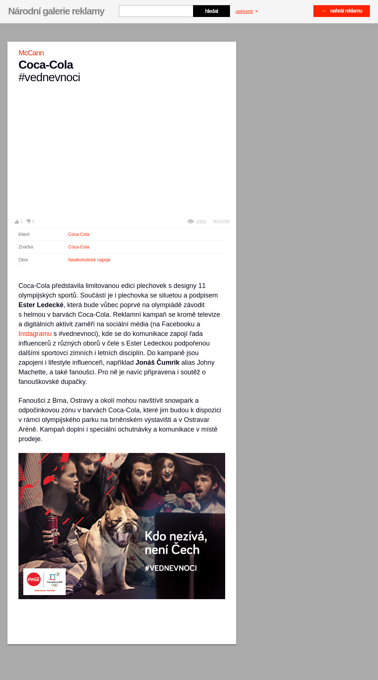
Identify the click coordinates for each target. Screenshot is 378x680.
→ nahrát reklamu (341, 11)
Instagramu (35, 333)
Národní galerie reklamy (56, 11)
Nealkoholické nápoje (89, 259)
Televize (221, 222)
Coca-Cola (78, 234)
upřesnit (247, 11)
